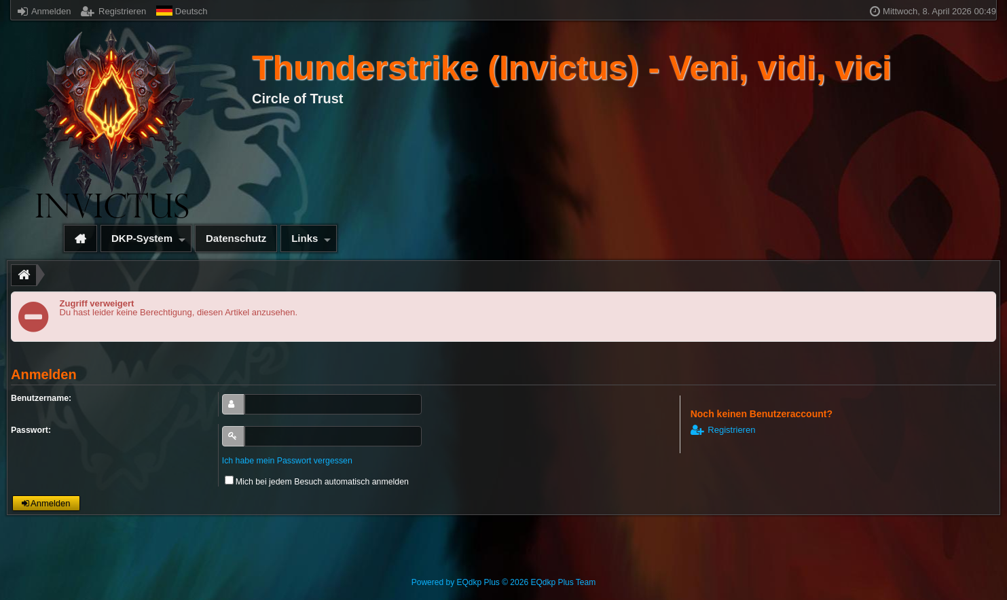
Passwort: (31, 430)
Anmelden (44, 11)
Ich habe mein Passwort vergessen (287, 460)
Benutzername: (41, 398)
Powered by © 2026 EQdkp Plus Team (503, 582)
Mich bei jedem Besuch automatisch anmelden (317, 482)
